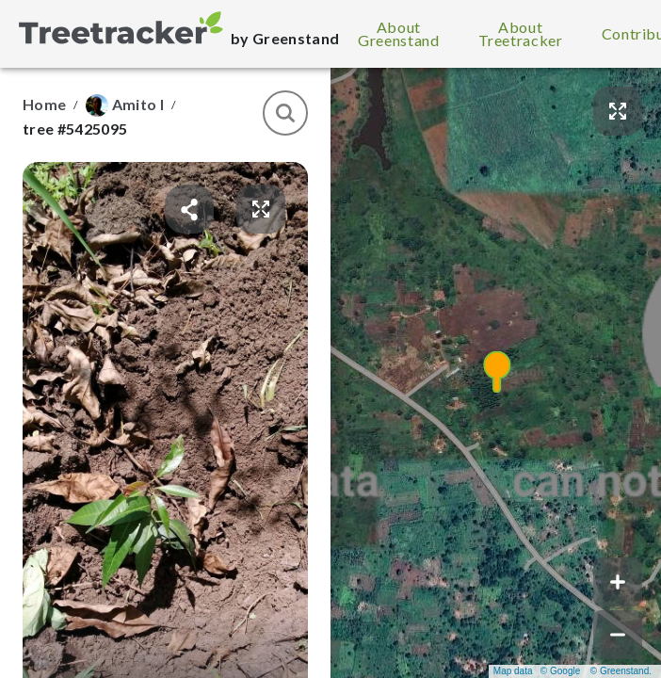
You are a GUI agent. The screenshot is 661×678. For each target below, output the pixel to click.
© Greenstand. (621, 671)
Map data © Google (536, 671)
